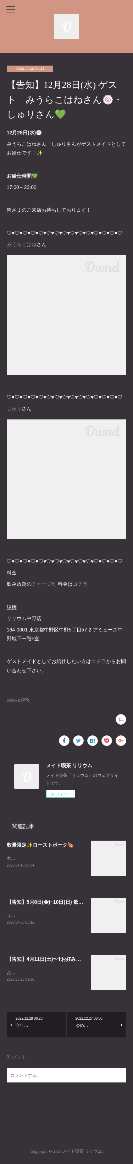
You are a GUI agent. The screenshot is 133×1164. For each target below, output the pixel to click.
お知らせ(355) (18, 700)
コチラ (80, 584)
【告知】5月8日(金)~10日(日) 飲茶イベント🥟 (58, 902)
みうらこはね (22, 244)
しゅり (14, 408)
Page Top (66, 1124)
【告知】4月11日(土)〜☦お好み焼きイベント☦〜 (60, 960)
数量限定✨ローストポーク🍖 (40, 845)
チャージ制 (44, 584)
